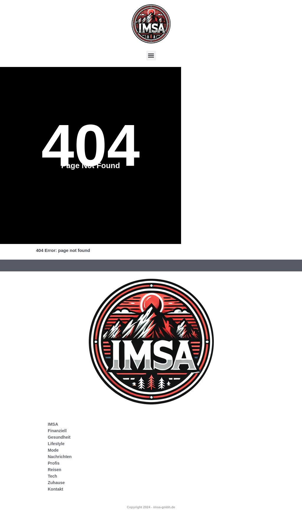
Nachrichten (60, 456)
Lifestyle (56, 443)
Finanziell (57, 430)
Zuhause (56, 482)
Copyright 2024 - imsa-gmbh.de (151, 507)
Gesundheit (59, 437)
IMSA (53, 424)
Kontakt (55, 489)
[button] (151, 55)
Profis (54, 463)
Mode (53, 450)
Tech (52, 476)
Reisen (54, 469)
